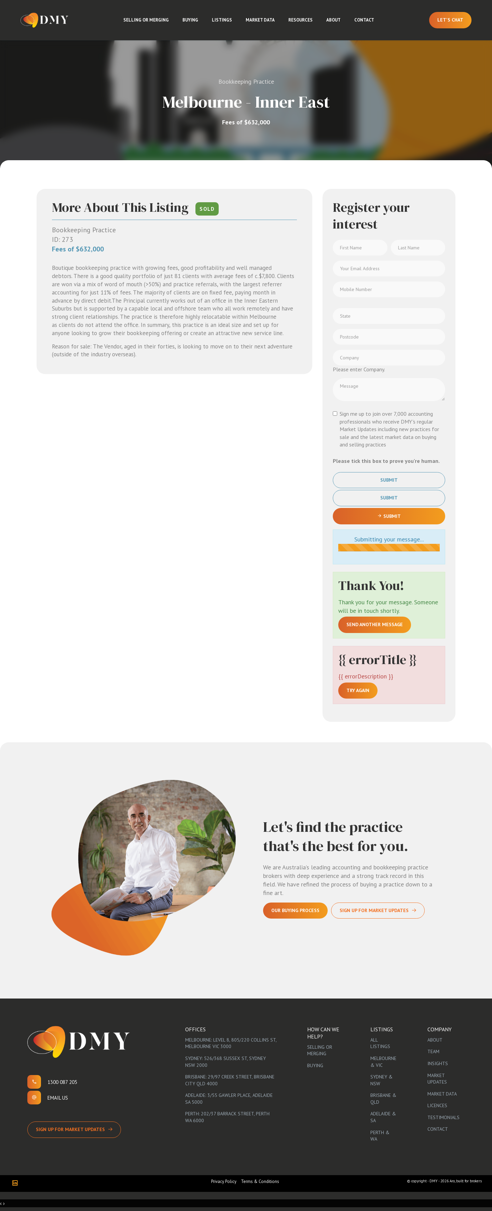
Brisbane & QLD (383, 1098)
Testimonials (443, 1117)
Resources (300, 20)
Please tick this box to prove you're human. (386, 460)
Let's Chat (450, 20)
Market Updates (437, 1078)
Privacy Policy (223, 1181)
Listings (222, 20)
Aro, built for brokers (466, 1181)
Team (433, 1051)
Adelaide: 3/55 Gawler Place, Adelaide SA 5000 (229, 1098)
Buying (190, 20)
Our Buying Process (295, 910)
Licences (437, 1105)
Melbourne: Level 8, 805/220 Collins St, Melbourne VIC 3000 (230, 1043)
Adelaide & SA (383, 1117)
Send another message (374, 624)
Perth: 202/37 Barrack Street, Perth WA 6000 (227, 1117)
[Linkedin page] (16, 1183)
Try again (357, 690)
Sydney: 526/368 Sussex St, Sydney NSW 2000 (225, 1061)
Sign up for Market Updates (70, 1129)
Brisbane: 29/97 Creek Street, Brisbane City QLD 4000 (229, 1080)
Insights (437, 1063)
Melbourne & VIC (383, 1061)
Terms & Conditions (260, 1181)
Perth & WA (380, 1135)
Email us (57, 1098)
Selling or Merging (146, 20)
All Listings (380, 1043)
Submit (389, 480)
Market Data (260, 20)
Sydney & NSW (381, 1080)
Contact (364, 20)
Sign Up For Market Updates (374, 910)
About (333, 20)
